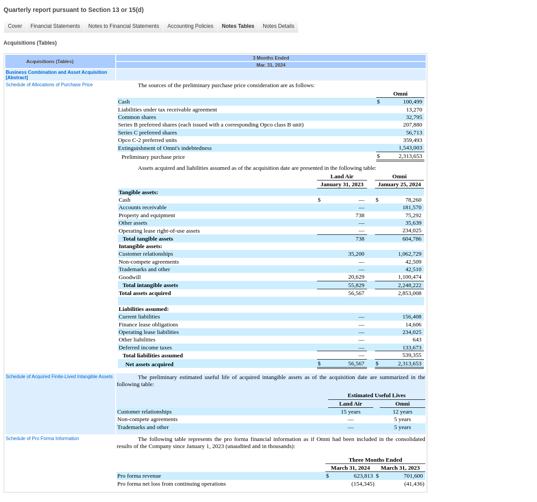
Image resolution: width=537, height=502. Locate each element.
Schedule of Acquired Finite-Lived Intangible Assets (59, 376)
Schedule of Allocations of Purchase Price (49, 84)
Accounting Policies (190, 26)
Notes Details (278, 26)
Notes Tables (238, 26)
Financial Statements (55, 26)
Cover (15, 26)
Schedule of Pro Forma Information (42, 438)
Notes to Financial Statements (123, 26)
